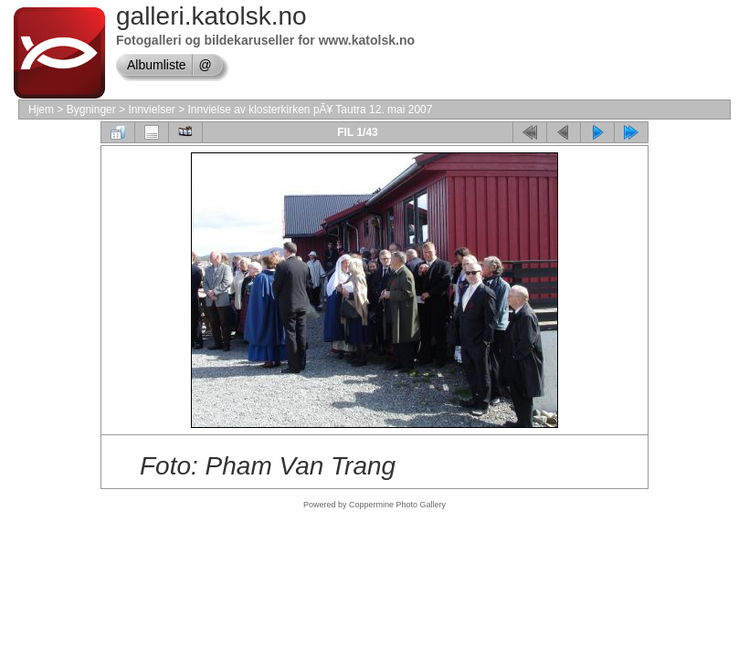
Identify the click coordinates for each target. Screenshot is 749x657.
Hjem (41, 109)
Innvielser (151, 109)
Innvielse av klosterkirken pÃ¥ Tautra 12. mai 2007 (309, 109)
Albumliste (156, 64)
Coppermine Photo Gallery (397, 504)
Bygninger (91, 109)
